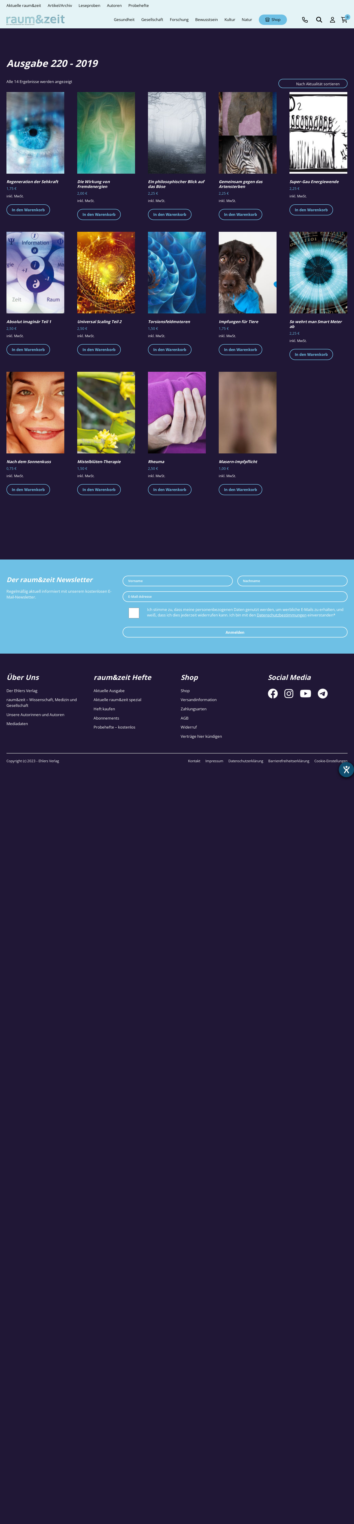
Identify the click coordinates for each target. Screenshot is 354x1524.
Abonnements (106, 718)
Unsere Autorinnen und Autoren (35, 714)
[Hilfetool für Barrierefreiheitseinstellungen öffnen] (346, 769)
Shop (185, 690)
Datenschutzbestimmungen (282, 615)
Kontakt (194, 761)
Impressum (214, 761)
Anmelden (235, 632)
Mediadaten (17, 723)
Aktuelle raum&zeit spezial (117, 699)
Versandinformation (199, 699)
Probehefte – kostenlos (114, 727)
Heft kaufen (104, 708)
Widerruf (189, 727)
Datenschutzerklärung (245, 761)
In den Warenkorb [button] (28, 209)
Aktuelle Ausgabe (109, 690)
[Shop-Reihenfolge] (313, 83)
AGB (185, 718)
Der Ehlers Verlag (21, 690)
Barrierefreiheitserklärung (288, 761)
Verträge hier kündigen (201, 736)
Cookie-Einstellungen (331, 761)
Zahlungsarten (193, 708)
